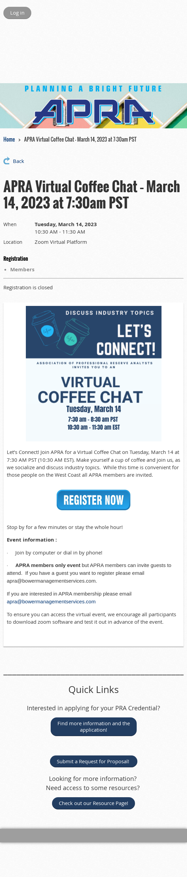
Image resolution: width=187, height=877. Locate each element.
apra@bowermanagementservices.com (51, 601)
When (10, 224)
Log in (17, 12)
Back (18, 161)
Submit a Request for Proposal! (94, 761)
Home (9, 139)
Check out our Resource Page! (93, 803)
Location (12, 242)
